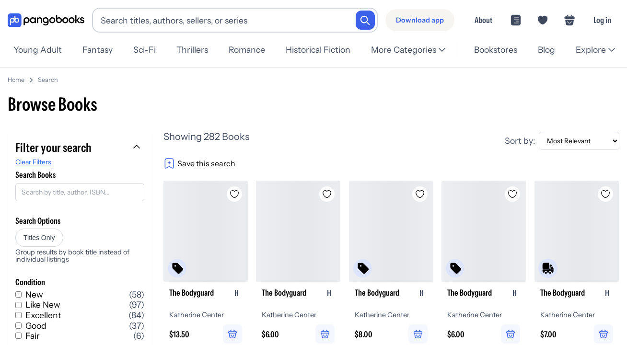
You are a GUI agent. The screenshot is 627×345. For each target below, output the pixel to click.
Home (16, 79)
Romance (247, 50)
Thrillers (192, 50)
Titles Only (39, 238)
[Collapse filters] (137, 147)
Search (48, 79)
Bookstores (495, 50)
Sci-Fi (144, 50)
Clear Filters (33, 162)
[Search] (365, 20)
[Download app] (419, 20)
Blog (546, 50)
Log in (602, 20)
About (483, 20)
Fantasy (97, 50)
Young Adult (37, 50)
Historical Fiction (318, 50)
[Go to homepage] (46, 20)
